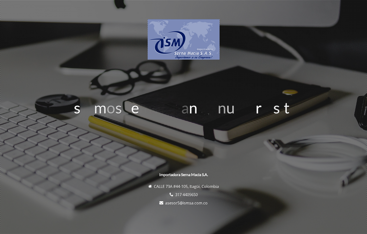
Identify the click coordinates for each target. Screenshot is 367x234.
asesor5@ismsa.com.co (186, 203)
